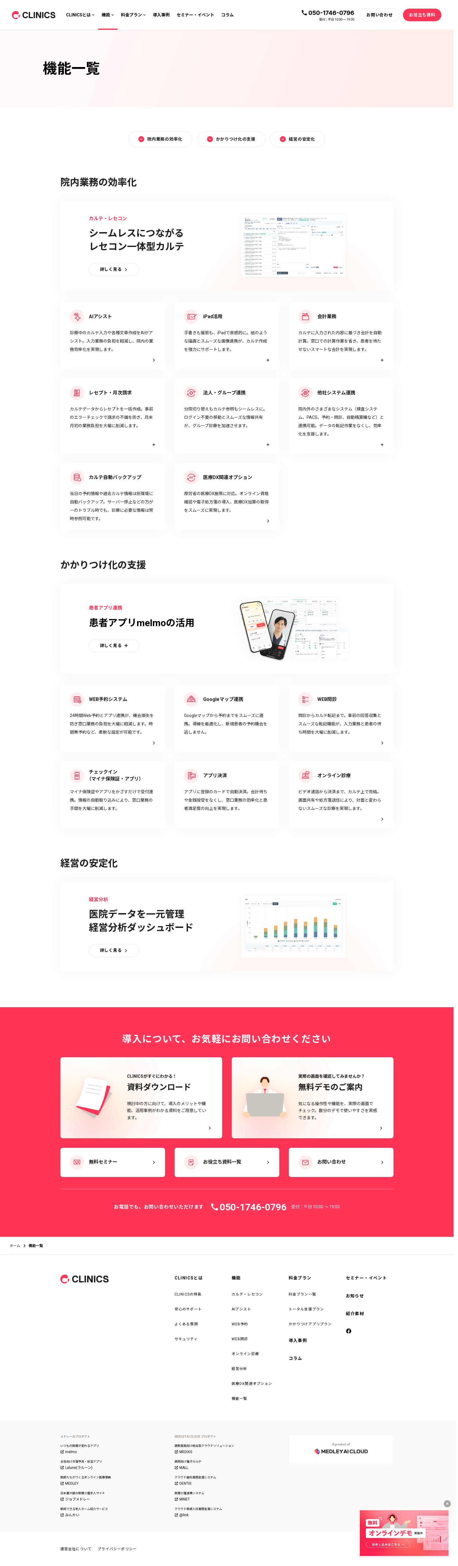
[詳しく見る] (114, 269)
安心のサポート (188, 1309)
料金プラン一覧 (302, 1294)
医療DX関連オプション (252, 1384)
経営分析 (239, 1369)
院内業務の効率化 (160, 139)
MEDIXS (183, 1452)
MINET (182, 1499)
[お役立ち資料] (422, 14)
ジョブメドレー (75, 1499)
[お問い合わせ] (379, 14)
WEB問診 (240, 1339)
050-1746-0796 (331, 12)
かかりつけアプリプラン (310, 1324)
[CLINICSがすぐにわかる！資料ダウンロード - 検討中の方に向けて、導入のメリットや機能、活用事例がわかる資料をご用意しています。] (141, 1097)
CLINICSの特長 (188, 1294)
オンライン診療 (245, 1354)
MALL (181, 1468)
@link (182, 1515)
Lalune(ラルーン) (76, 1468)
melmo (68, 1452)
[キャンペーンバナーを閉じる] (447, 1503)
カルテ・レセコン (247, 1294)
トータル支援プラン (306, 1309)
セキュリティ (186, 1339)
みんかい (69, 1515)
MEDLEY (69, 1483)
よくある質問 (186, 1324)
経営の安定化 (297, 139)
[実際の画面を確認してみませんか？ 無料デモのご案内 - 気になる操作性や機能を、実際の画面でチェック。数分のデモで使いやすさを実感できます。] (312, 1097)
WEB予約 (240, 1324)
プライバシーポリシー (117, 1549)
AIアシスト (241, 1309)
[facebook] (349, 1331)
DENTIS (183, 1483)
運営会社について (76, 1549)
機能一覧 (239, 1399)
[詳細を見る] (227, 335)
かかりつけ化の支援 (231, 139)
